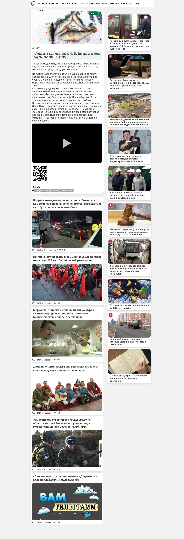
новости (44, 191)
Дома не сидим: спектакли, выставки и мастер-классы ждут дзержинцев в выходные (65, 368)
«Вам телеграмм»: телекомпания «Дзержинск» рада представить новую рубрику (65, 478)
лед (36, 191)
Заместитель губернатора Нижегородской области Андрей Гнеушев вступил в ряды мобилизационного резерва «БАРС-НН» (62, 423)
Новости (95, 14)
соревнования (67, 191)
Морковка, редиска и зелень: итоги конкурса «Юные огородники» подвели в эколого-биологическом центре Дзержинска (63, 313)
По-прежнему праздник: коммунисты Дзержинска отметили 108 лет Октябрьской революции (67, 258)
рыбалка (54, 191)
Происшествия (50, 250)
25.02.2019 (36, 48)
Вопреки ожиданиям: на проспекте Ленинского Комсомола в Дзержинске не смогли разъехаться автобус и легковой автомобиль (67, 204)
